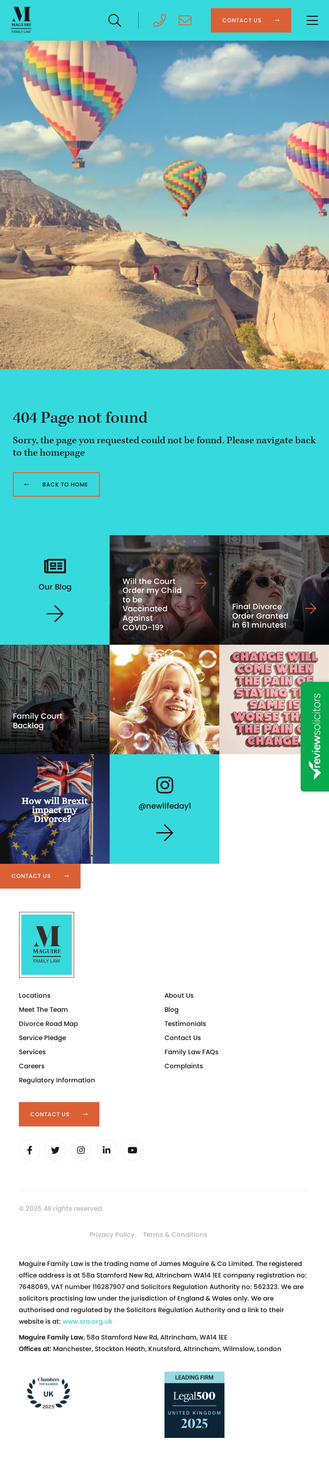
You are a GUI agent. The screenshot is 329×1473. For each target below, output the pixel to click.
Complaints (183, 1065)
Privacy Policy (112, 1234)
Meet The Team (43, 1009)
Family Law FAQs (191, 1051)
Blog (171, 1009)
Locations (35, 995)
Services (32, 1051)
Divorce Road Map (48, 1023)
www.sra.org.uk (87, 1321)
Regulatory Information (57, 1080)
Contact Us (182, 1037)
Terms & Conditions (175, 1234)
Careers (32, 1065)
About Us (179, 995)
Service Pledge (42, 1037)
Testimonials (185, 1023)
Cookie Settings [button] (51, 1237)
